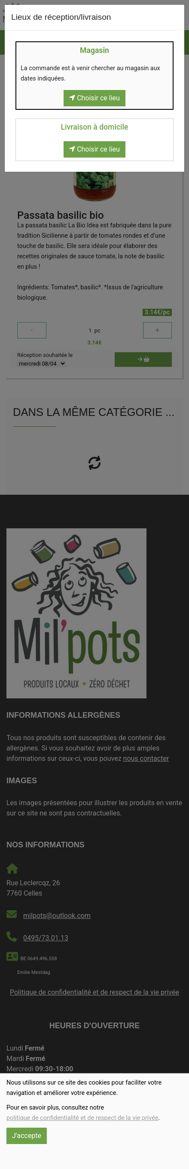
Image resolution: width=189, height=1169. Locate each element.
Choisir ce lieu (94, 98)
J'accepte (26, 1136)
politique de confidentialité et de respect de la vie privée (82, 1118)
